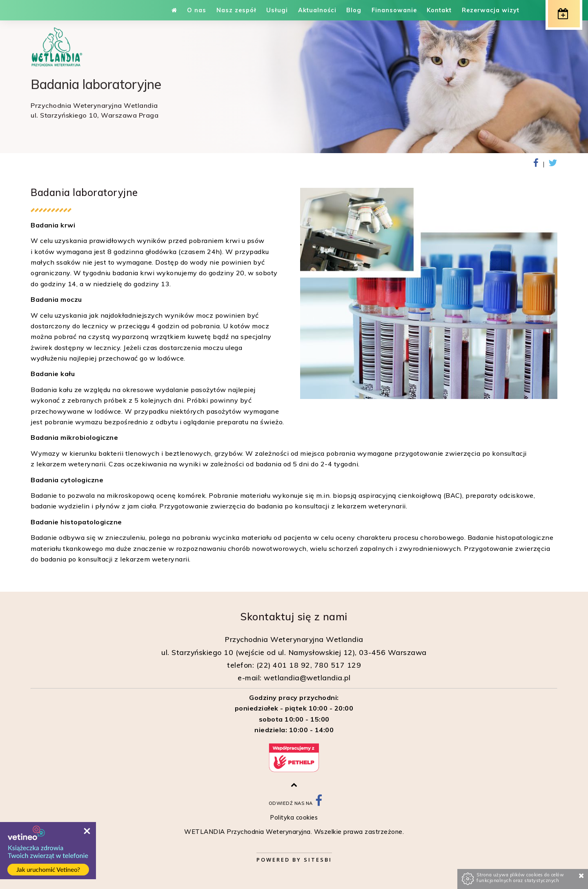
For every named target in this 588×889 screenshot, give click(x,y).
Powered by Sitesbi (294, 859)
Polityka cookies (294, 817)
